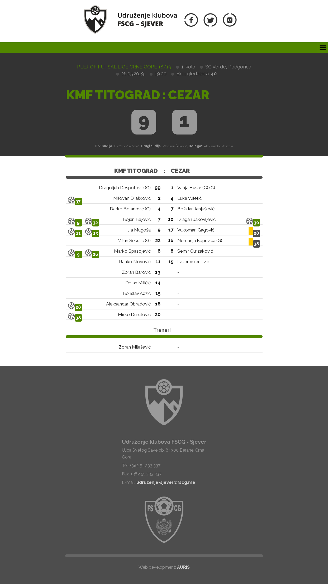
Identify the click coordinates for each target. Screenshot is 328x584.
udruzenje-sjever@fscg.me (165, 482)
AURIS (183, 567)
